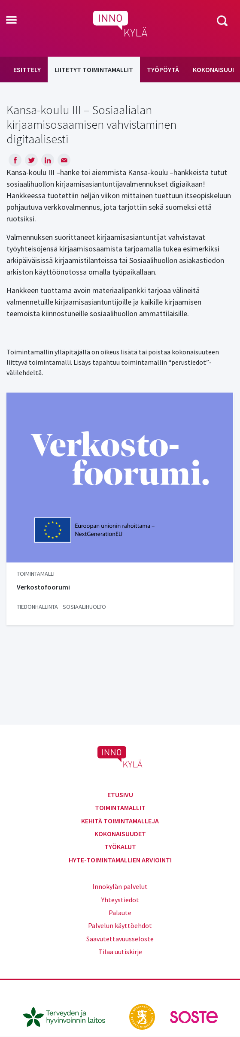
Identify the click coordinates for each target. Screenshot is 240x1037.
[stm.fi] (142, 1016)
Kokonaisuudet (120, 833)
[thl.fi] (68, 1016)
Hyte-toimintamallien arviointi (120, 860)
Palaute (120, 912)
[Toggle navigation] (11, 20)
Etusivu (120, 794)
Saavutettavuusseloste (120, 938)
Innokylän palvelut (120, 886)
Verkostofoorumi (43, 587)
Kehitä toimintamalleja (120, 820)
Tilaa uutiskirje (120, 951)
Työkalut (120, 846)
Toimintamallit (120, 807)
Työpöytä (163, 69)
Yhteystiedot (120, 899)
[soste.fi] (194, 1016)
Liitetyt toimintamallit (94, 69)
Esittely (27, 69)
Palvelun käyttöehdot (120, 925)
